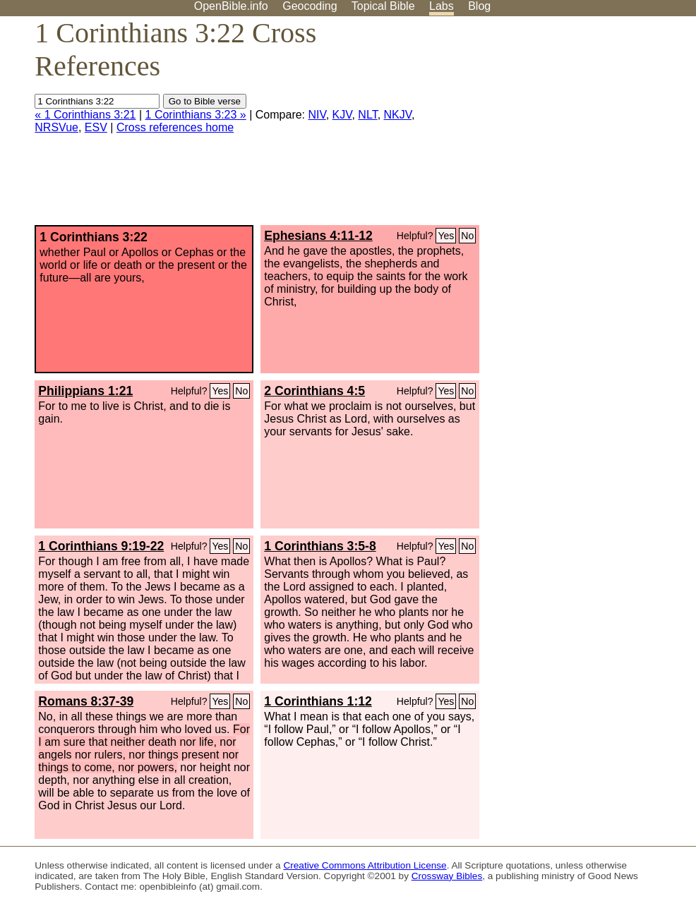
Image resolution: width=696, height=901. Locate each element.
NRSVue (56, 127)
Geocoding (309, 6)
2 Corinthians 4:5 (314, 391)
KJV (342, 115)
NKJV (398, 115)
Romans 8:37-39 (85, 701)
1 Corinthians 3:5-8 (320, 546)
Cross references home (175, 127)
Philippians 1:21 (85, 391)
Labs (441, 6)
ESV (96, 127)
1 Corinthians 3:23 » (195, 115)
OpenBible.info (231, 6)
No (467, 235)
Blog (479, 6)
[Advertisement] (553, 126)
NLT (367, 115)
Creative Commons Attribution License (364, 865)
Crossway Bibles (447, 876)
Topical (383, 6)
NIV (317, 115)
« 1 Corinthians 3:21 (85, 115)
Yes (446, 235)
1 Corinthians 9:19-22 (101, 546)
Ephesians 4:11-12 (318, 236)
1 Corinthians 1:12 (318, 701)
